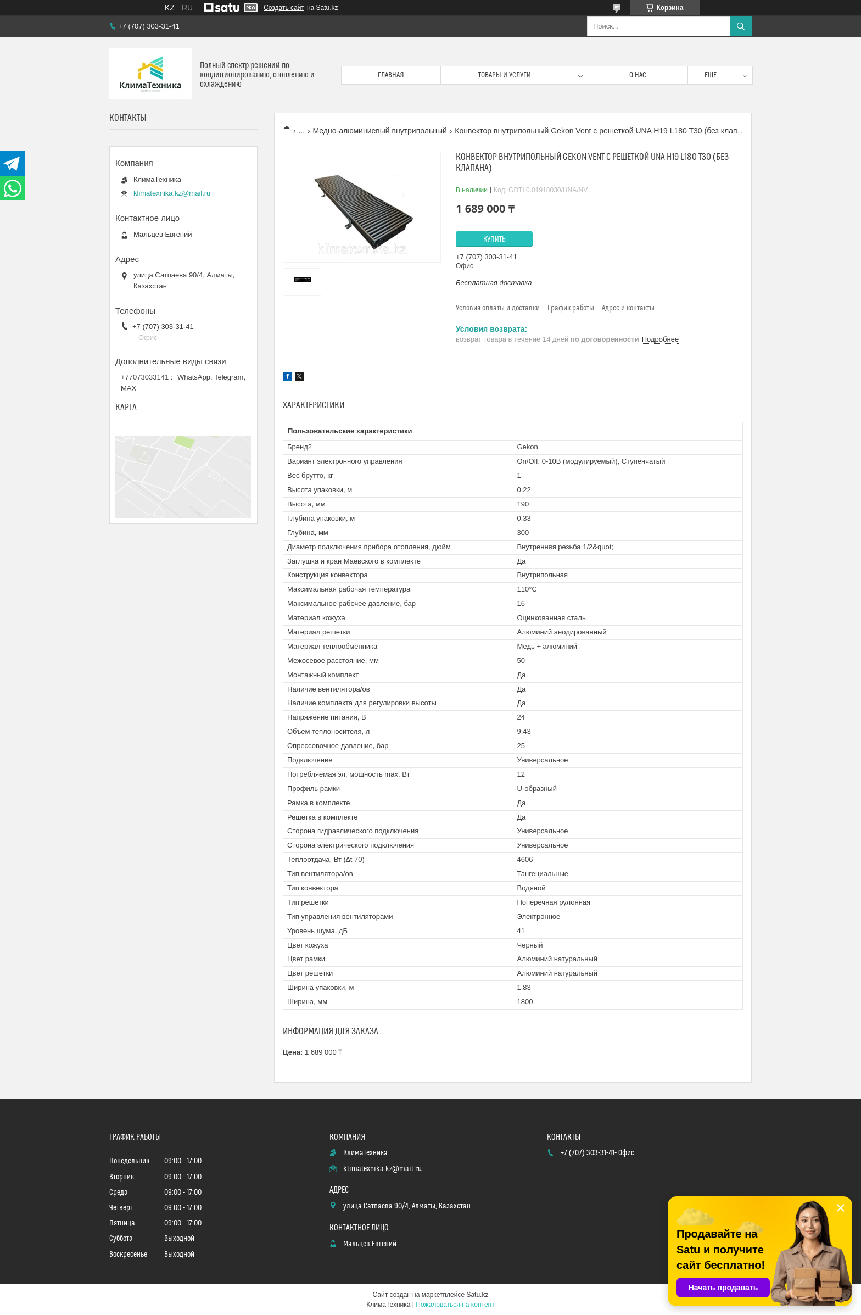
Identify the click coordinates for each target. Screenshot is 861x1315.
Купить (494, 239)
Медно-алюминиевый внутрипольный (380, 130)
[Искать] (741, 26)
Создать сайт (284, 8)
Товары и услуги (504, 75)
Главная (391, 75)
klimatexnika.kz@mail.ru (171, 193)
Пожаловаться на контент (455, 1304)
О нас (637, 75)
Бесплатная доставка (494, 282)
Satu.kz (477, 1295)
